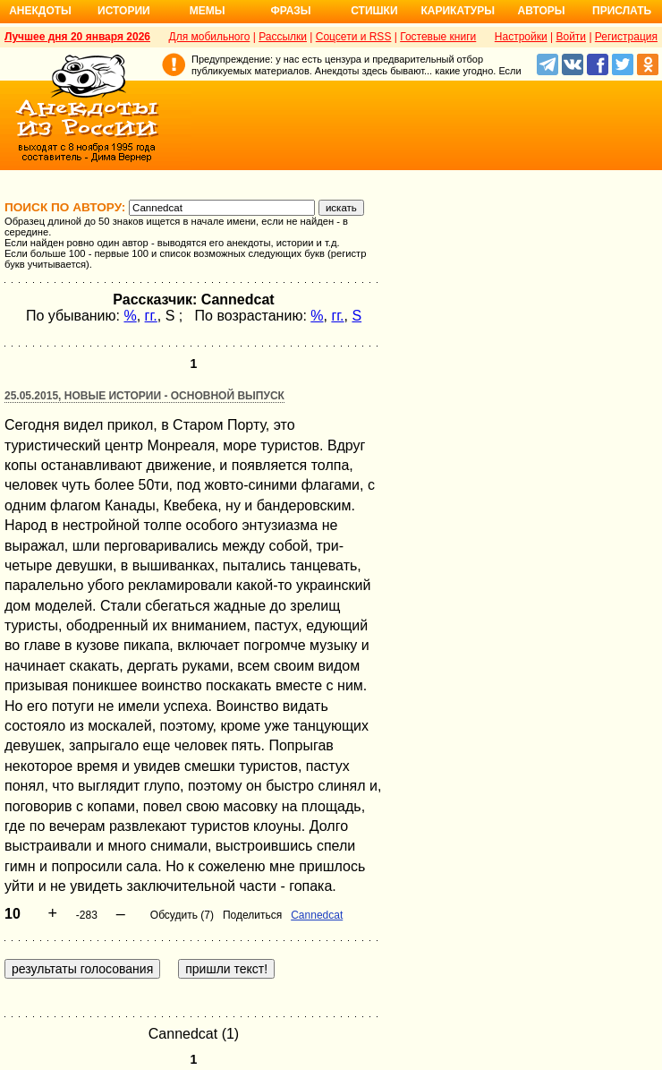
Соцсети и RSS (354, 36)
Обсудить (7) (182, 915)
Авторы (541, 10)
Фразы (290, 10)
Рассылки (283, 36)
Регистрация (626, 36)
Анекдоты (40, 10)
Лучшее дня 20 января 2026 (77, 36)
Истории (124, 10)
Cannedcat (317, 915)
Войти (571, 36)
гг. (151, 315)
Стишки (374, 10)
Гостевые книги (438, 36)
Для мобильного (209, 36)
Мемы (207, 10)
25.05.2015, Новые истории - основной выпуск (144, 395)
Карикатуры (457, 10)
